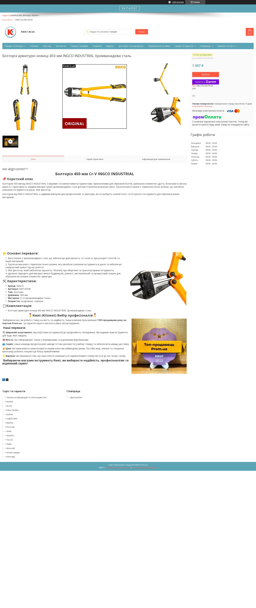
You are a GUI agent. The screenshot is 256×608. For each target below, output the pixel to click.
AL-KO (9, 405)
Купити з (205, 81)
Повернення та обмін (159, 46)
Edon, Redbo (12, 410)
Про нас (47, 46)
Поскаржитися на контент (118, 467)
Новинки (97, 46)
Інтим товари (13, 452)
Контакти (61, 46)
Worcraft (10, 448)
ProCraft (10, 427)
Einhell (9, 401)
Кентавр (10, 456)
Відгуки (110, 46)
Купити (206, 74)
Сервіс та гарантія (184, 46)
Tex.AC (9, 439)
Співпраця (205, 46)
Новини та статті (225, 46)
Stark (9, 431)
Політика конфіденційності (144, 467)
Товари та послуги (14, 46)
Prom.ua (143, 465)
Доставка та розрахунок (131, 46)
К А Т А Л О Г (129, 8)
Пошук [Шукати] (141, 32)
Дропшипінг (76, 397)
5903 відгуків (178, 2)
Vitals (9, 444)
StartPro (10, 435)
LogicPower (11, 418)
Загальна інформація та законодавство (26, 397)
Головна (34, 46)
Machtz (9, 422)
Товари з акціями (79, 46)
